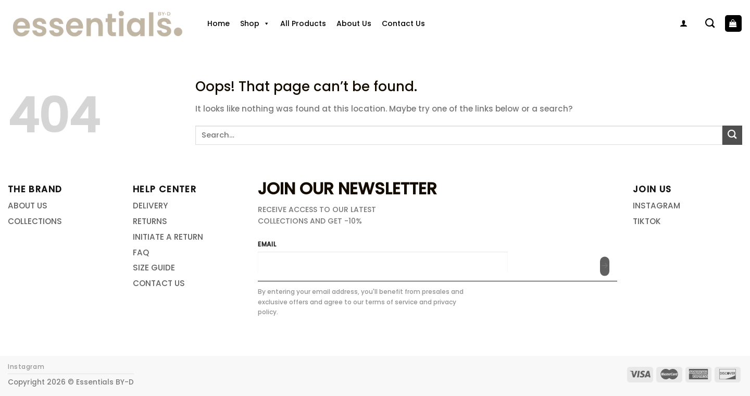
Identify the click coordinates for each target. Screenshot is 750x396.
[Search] (710, 23)
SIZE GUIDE (154, 267)
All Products (303, 23)
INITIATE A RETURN (168, 236)
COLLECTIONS (35, 221)
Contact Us (403, 23)
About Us (353, 23)
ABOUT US (27, 205)
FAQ (141, 252)
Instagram (26, 367)
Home (218, 23)
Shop (255, 23)
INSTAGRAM (656, 205)
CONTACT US (159, 283)
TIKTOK (647, 221)
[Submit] (732, 135)
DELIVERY (150, 205)
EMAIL (267, 244)
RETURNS (150, 221)
